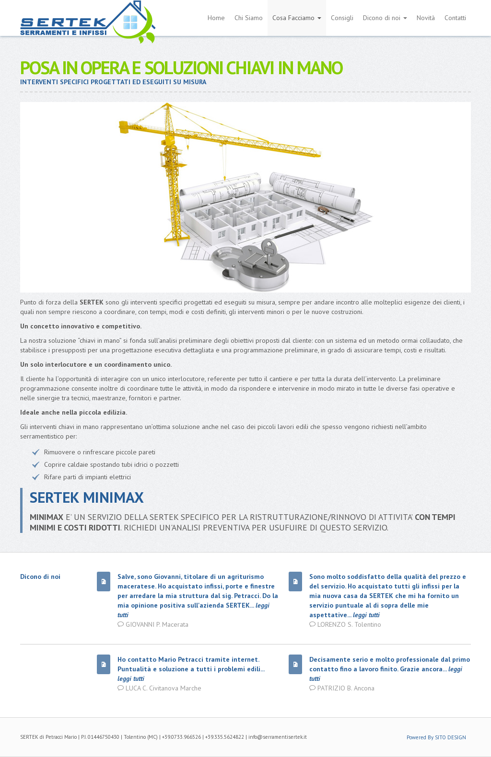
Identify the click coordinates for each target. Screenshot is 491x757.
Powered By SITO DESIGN (436, 737)
